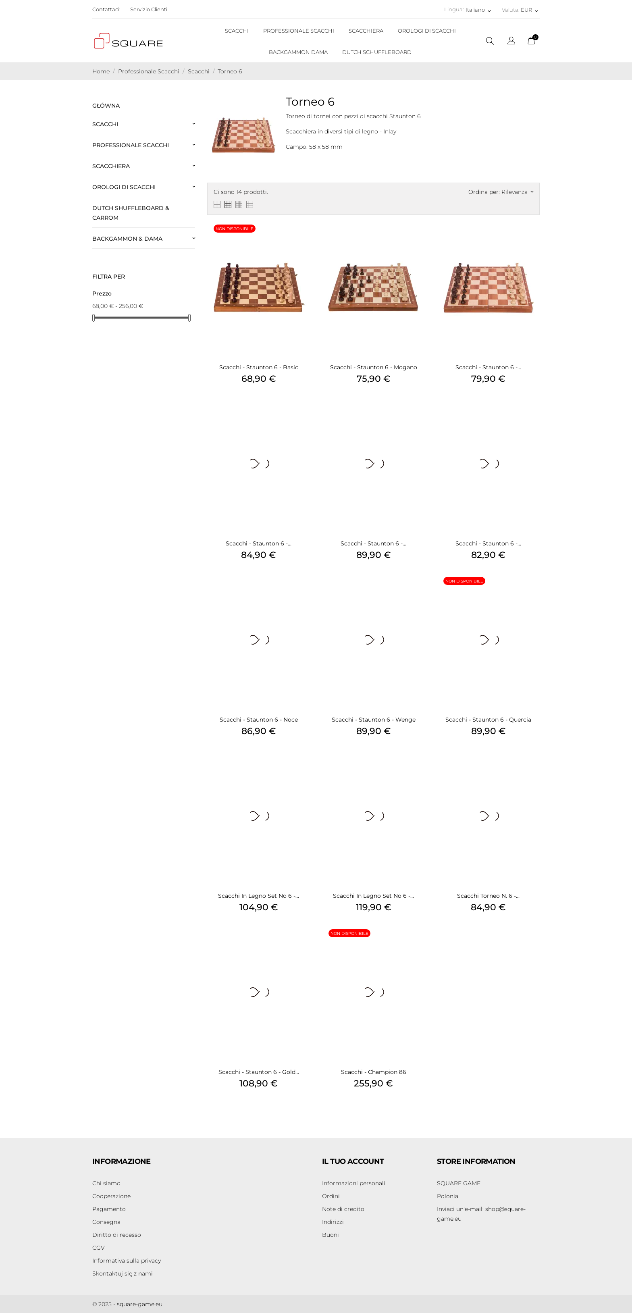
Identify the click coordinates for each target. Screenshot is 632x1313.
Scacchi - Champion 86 (373, 1072)
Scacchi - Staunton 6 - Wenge (374, 719)
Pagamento (109, 1209)
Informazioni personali (353, 1183)
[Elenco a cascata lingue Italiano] (479, 10)
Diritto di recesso (116, 1234)
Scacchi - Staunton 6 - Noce (259, 719)
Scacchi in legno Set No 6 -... (258, 895)
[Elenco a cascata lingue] (511, 41)
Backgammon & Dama (127, 238)
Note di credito (343, 1209)
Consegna (106, 1222)
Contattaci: (106, 9)
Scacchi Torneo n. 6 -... (488, 895)
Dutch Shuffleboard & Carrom (130, 212)
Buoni (330, 1234)
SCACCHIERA (366, 30)
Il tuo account (353, 1161)
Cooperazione (111, 1196)
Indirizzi (333, 1222)
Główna (106, 105)
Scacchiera (111, 166)
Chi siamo (106, 1183)
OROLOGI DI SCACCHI (427, 30)
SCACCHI (237, 30)
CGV (98, 1247)
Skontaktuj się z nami (122, 1273)
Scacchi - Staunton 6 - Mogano (373, 367)
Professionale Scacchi (130, 145)
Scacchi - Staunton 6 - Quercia (488, 719)
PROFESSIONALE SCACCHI (298, 30)
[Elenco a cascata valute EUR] (530, 10)
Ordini (331, 1196)
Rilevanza (517, 192)
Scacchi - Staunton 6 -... (488, 367)
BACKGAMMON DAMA (298, 52)
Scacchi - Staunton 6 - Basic (258, 367)
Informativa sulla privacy (126, 1260)
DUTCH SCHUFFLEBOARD (377, 52)
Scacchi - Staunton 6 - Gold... (258, 1072)
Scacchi (105, 124)
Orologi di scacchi (124, 187)
